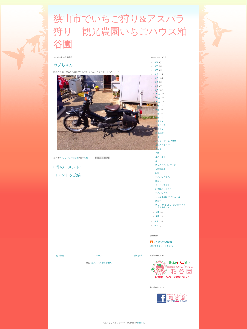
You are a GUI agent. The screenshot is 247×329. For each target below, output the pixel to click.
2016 (156, 86)
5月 (158, 109)
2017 (156, 82)
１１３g (159, 121)
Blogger (140, 323)
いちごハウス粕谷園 (162, 242)
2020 (156, 70)
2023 (156, 66)
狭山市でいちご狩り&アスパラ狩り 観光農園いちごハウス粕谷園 (120, 31)
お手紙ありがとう (163, 189)
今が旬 (158, 149)
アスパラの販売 (162, 177)
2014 (156, 221)
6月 (158, 105)
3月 (158, 117)
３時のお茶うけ (162, 145)
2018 (156, 78)
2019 (156, 74)
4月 (158, 113)
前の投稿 (138, 255)
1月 (158, 216)
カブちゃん (160, 125)
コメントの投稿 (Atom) (101, 263)
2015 (156, 90)
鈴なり (158, 181)
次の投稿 (60, 255)
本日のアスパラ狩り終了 (166, 165)
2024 (156, 62)
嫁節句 (158, 201)
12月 (158, 93)
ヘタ (157, 137)
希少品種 (159, 133)
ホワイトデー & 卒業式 (165, 141)
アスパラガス (161, 193)
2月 (158, 212)
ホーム (99, 255)
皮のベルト (160, 157)
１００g (159, 129)
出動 (157, 173)
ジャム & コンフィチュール (167, 197)
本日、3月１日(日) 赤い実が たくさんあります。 (170, 206)
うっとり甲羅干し (163, 185)
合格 (157, 153)
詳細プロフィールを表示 (161, 246)
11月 (158, 97)
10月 (158, 101)
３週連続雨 (160, 169)
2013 (156, 225)
